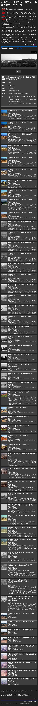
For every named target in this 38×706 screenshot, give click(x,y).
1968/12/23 (11, 85)
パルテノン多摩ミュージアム (31, 701)
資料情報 (11, 48)
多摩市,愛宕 (11, 88)
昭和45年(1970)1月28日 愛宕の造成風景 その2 (20, 327)
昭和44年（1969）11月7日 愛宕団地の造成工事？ (21, 613)
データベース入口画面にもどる (25, 695)
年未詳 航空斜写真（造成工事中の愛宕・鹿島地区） (21, 646)
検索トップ (4, 48)
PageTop (35, 698)
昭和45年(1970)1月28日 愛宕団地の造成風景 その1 (21, 221)
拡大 (19, 71)
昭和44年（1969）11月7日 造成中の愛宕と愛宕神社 (21, 637)
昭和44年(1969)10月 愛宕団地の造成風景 (18, 392)
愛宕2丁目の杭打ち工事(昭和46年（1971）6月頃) (20, 493)
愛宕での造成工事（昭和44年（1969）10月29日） (20, 505)
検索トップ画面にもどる (23, 694)
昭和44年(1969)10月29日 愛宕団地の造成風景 (20, 110)
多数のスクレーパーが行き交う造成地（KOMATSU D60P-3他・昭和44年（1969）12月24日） (21, 565)
